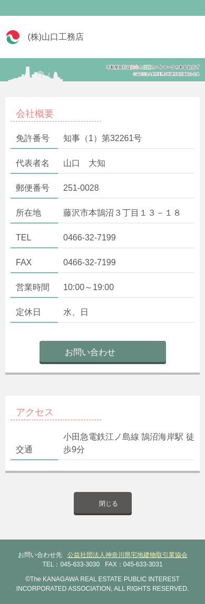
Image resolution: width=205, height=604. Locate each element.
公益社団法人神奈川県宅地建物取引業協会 (127, 555)
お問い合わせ (90, 352)
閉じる (108, 503)
